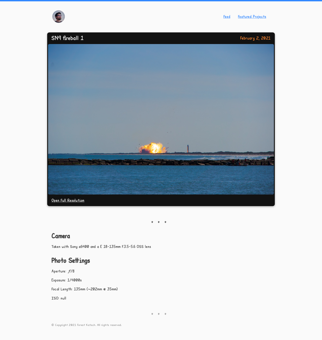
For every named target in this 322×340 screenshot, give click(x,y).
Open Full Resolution (67, 200)
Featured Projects (252, 16)
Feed (226, 16)
